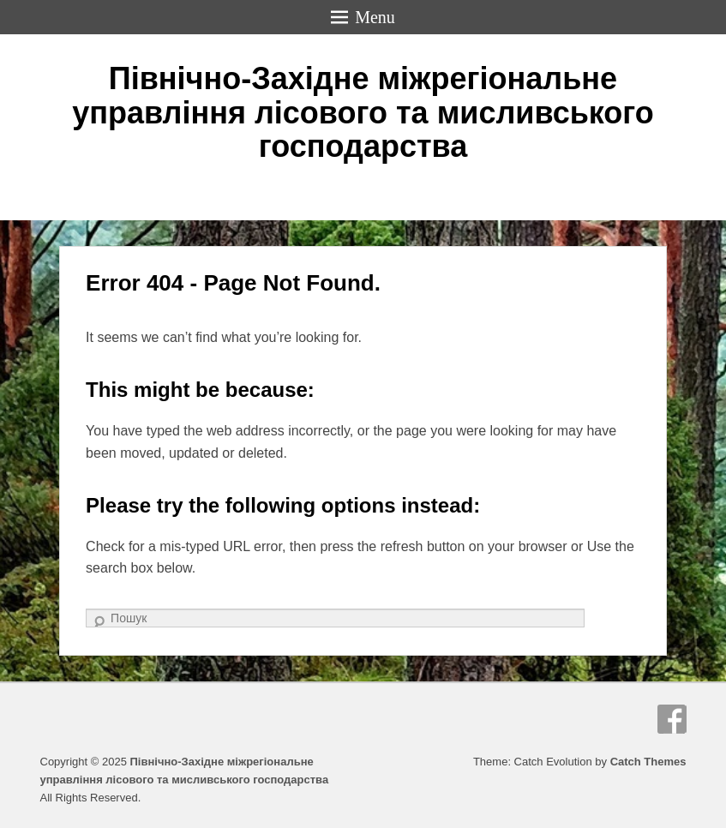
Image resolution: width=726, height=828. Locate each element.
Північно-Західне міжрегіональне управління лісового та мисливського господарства (363, 112)
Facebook (672, 719)
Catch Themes (648, 761)
